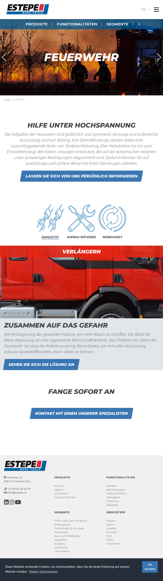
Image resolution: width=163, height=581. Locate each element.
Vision (110, 524)
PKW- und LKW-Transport (70, 520)
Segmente (117, 24)
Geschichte (113, 543)
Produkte (36, 24)
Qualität (111, 528)
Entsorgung (62, 524)
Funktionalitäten (77, 24)
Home (7, 99)
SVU (109, 536)
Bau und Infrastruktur (67, 536)
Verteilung (60, 547)
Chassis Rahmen (64, 497)
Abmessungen (115, 489)
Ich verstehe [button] (149, 566)
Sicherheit (112, 501)
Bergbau (60, 543)
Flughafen (60, 539)
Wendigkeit (113, 497)
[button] (4, 57)
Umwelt (111, 532)
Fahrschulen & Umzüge (69, 528)
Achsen (59, 485)
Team (109, 539)
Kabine (58, 489)
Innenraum (61, 493)
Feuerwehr (61, 532)
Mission (111, 520)
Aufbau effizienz (116, 493)
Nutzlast (111, 485)
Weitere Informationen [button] (43, 571)
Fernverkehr (62, 551)
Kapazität (112, 505)
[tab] (50, 224)
